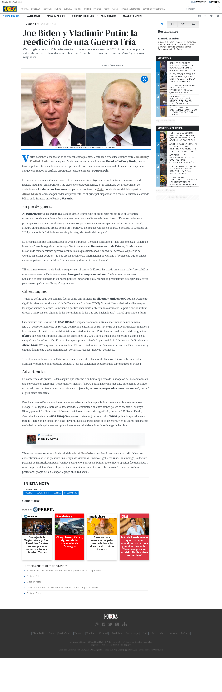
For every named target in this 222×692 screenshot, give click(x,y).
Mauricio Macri (132, 15)
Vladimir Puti (38, 161)
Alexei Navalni (81, 453)
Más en (38, 509)
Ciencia (87, 9)
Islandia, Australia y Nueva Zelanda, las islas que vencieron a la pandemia (64, 570)
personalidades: (32, 489)
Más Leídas (164, 58)
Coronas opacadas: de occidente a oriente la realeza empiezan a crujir (63, 587)
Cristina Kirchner (83, 15)
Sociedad (38, 9)
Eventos (110, 9)
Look (145, 633)
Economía (51, 9)
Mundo (64, 9)
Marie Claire (64, 633)
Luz (153, 633)
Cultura (75, 9)
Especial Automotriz (149, 9)
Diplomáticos (70, 493)
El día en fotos (48, 439)
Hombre (90, 633)
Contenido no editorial (177, 9)
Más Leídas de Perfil (170, 128)
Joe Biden (29, 493)
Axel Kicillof (109, 15)
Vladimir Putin (43, 493)
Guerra (57, 493)
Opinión (98, 9)
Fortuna (78, 633)
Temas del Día (11, 15)
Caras (51, 633)
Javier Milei (34, 15)
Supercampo (132, 633)
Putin (100, 189)
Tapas (131, 9)
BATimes (185, 633)
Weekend (103, 633)
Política (26, 9)
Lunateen (172, 633)
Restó (121, 9)
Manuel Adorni (56, 15)
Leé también (46, 435)
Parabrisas (117, 633)
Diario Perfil (38, 633)
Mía (161, 633)
